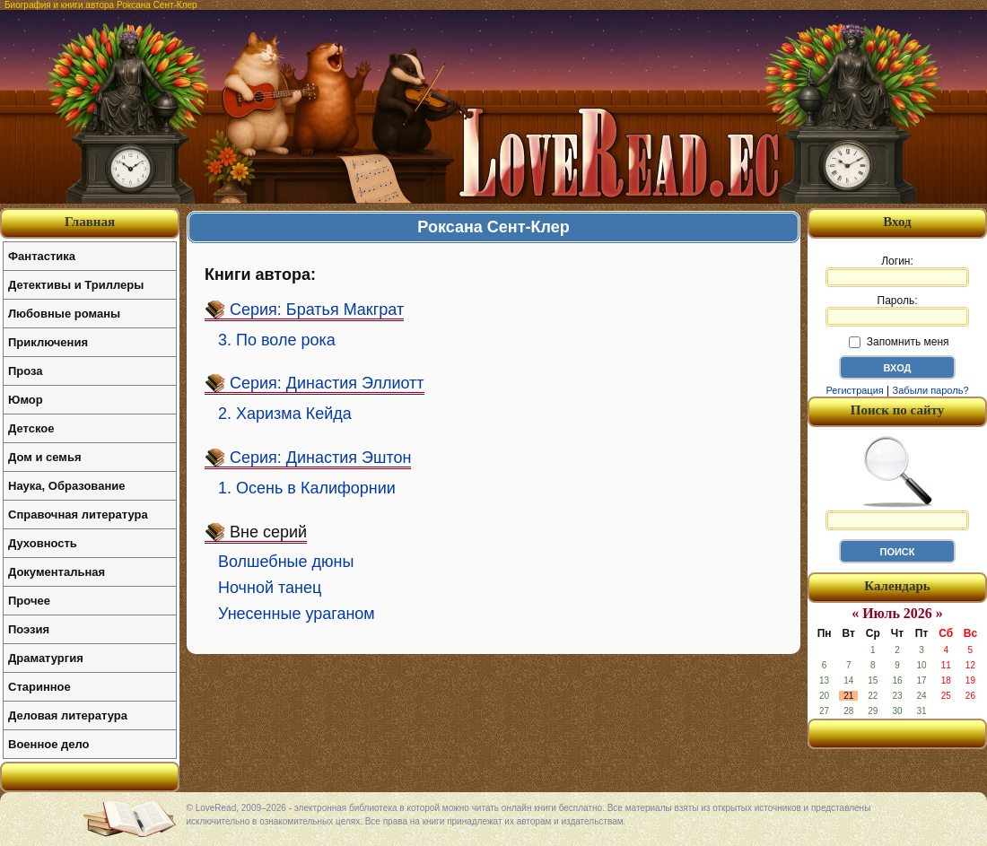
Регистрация (854, 390)
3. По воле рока (277, 340)
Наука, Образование (66, 486)
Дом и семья (45, 457)
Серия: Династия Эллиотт (327, 383)
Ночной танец (269, 588)
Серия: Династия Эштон (320, 458)
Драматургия (45, 658)
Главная (90, 221)
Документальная (56, 572)
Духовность (42, 543)
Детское (31, 428)
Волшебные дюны (286, 562)
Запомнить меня (898, 342)
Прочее (29, 600)
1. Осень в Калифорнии (307, 488)
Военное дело (49, 744)
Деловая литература (67, 715)
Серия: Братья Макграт (317, 309)
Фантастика (41, 256)
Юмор (25, 399)
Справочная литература (78, 514)
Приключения (48, 342)
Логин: (897, 271)
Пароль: (897, 310)
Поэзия (28, 629)
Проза (25, 371)
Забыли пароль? (931, 390)
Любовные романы (64, 313)
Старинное (39, 686)
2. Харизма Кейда (285, 414)
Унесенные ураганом (296, 614)
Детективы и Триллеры (76, 285)
